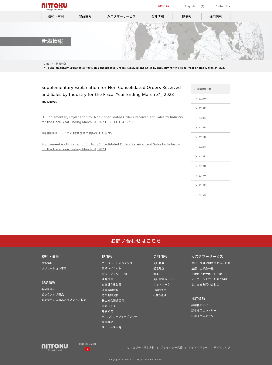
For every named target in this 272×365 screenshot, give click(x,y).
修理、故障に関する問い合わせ (210, 263)
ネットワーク (161, 284)
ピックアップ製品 (53, 294)
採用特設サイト (201, 305)
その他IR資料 (110, 295)
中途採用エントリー (203, 316)
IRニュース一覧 (111, 327)
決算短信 (107, 279)
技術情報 (47, 263)
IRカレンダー (110, 306)
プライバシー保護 (171, 347)
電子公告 (107, 311)
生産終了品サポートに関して (209, 274)
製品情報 (85, 16)
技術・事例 (56, 16)
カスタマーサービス (121, 16)
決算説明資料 (110, 290)
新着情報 (61, 63)
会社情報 (157, 16)
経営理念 (159, 268)
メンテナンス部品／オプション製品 (64, 300)
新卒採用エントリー (203, 310)
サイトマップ (222, 347)
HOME (45, 63)
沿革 (156, 274)
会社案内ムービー (164, 279)
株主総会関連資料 (113, 300)
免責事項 (107, 322)
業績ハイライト (111, 268)
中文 (201, 6)
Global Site (220, 6)
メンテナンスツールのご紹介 (209, 279)
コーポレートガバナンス (117, 263)
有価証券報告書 (111, 284)
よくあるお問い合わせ (205, 284)
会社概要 (159, 263)
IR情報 (187, 16)
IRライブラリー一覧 (114, 274)
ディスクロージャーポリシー (120, 316)
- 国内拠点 (159, 290)
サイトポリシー (198, 347)
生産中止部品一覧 (202, 268)
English (190, 6)
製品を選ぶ (49, 289)
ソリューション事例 (54, 268)
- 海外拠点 (159, 295)
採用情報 (215, 16)
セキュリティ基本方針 (141, 347)
